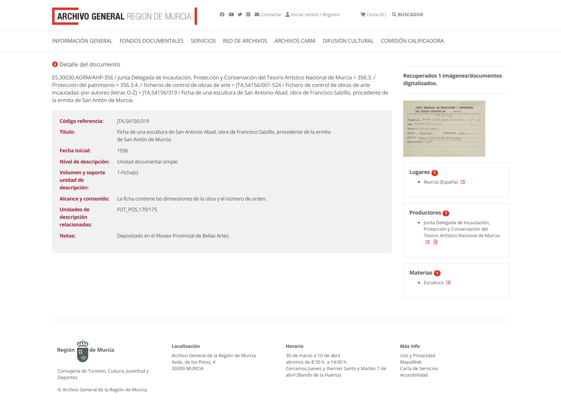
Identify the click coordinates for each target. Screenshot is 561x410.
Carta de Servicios (419, 368)
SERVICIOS (203, 41)
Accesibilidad (414, 375)
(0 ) (373, 14)
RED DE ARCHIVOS (245, 41)
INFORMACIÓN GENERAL (82, 41)
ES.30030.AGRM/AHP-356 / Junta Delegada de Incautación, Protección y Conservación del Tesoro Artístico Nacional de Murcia (202, 77)
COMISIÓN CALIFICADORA (412, 41)
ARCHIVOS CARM (294, 41)
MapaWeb (411, 362)
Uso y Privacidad (417, 355)
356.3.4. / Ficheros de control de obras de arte (175, 85)
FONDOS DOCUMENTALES (151, 41)
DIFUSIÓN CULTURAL (348, 41)
